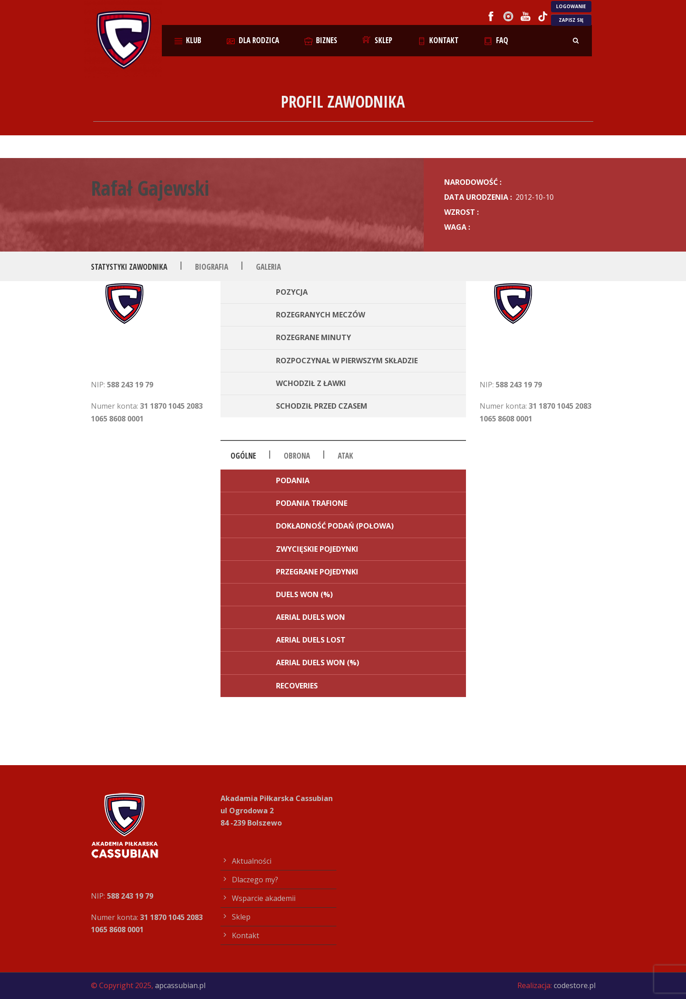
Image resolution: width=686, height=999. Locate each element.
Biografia (211, 267)
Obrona (297, 455)
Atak (345, 455)
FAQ (496, 40)
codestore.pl (575, 985)
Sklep (377, 40)
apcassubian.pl (180, 985)
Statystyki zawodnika (129, 267)
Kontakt (438, 40)
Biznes (321, 40)
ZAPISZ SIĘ (571, 20)
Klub (188, 40)
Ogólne (243, 455)
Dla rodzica (253, 40)
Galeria (268, 267)
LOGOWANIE (571, 6)
